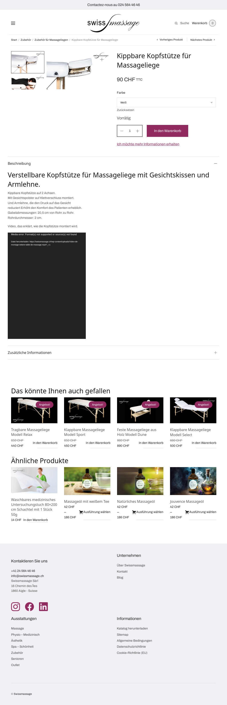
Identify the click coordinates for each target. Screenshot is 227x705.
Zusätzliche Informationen (29, 352)
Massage (17, 628)
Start (14, 39)
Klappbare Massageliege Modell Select (190, 432)
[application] (47, 286)
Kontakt (122, 571)
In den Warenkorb (168, 131)
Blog (120, 577)
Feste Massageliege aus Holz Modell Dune (136, 432)
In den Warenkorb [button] (45, 443)
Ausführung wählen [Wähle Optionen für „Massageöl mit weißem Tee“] (94, 512)
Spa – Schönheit (22, 646)
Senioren (17, 658)
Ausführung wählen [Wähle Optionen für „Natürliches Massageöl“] (147, 512)
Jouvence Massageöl (187, 501)
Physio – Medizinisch (25, 634)
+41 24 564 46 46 (23, 571)
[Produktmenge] (129, 130)
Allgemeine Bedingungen (134, 640)
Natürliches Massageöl (136, 501)
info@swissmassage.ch (27, 576)
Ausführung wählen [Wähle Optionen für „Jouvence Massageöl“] (200, 512)
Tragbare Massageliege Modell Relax (30, 432)
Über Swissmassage (131, 565)
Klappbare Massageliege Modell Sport (84, 432)
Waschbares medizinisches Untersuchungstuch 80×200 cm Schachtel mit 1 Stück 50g (34, 507)
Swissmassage (23, 693)
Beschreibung (19, 163)
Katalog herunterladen (132, 628)
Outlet (15, 665)
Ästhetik (16, 640)
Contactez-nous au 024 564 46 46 (113, 5)
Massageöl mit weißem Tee (86, 501)
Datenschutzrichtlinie (131, 646)
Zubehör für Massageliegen (51, 39)
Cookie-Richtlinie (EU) (132, 653)
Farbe (121, 92)
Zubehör (26, 39)
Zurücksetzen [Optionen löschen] (125, 110)
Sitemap (122, 634)
